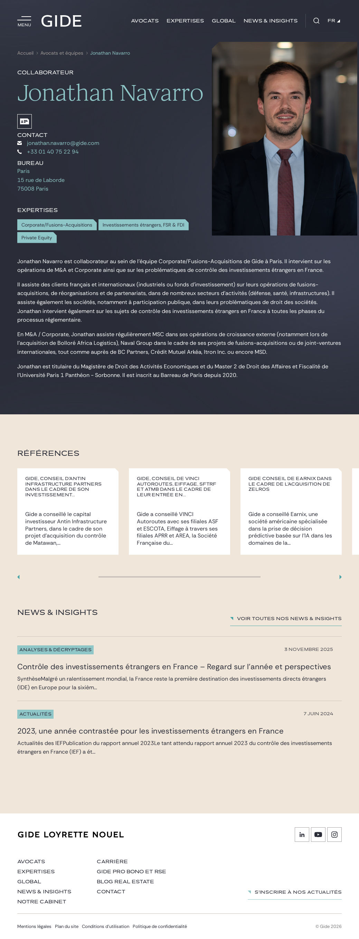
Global (224, 21)
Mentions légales (34, 926)
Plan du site (66, 926)
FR (334, 20)
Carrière (112, 861)
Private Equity (36, 238)
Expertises (185, 21)
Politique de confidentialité (160, 926)
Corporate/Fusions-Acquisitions (56, 225)
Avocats (145, 21)
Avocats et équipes (61, 53)
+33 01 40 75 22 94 (48, 151)
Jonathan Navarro (110, 53)
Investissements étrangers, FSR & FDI (143, 225)
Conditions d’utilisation (105, 926)
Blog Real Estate (125, 881)
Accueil (25, 53)
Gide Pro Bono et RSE (131, 871)
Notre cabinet (41, 901)
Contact (111, 891)
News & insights (270, 21)
